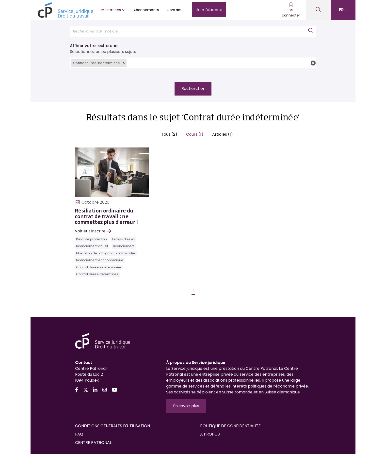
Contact (174, 9)
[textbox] (221, 62)
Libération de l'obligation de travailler (105, 253)
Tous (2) (169, 134)
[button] (124, 63)
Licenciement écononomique (99, 260)
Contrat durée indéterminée (98, 267)
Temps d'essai (123, 239)
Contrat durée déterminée (97, 274)
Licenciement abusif (92, 246)
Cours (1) (194, 134)
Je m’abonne (209, 10)
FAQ (79, 434)
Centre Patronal (93, 442)
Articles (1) (222, 134)
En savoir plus (186, 406)
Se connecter (291, 10)
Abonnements (146, 9)
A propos (210, 434)
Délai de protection (91, 239)
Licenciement (123, 246)
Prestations (113, 9)
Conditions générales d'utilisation (112, 426)
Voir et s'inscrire (93, 231)
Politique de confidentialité (230, 426)
